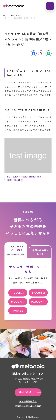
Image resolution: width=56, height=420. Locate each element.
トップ (4, 15)
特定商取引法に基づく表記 (28, 405)
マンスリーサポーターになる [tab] (15, 250)
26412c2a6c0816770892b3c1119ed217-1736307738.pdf (23, 178)
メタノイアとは (17, 15)
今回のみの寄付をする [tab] (40, 252)
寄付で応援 (25, 392)
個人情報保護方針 (28, 401)
